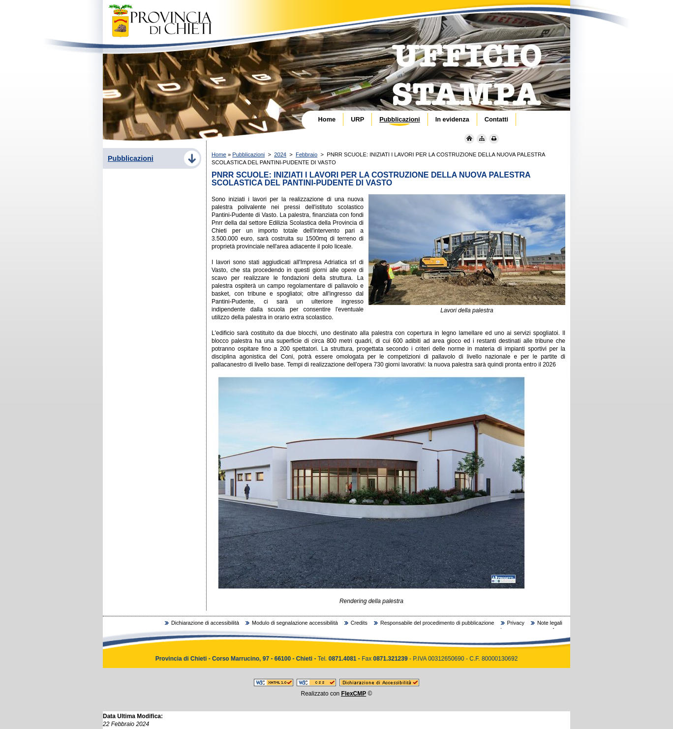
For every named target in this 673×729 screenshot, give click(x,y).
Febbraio (306, 154)
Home (219, 154)
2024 (280, 154)
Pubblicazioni (248, 154)
